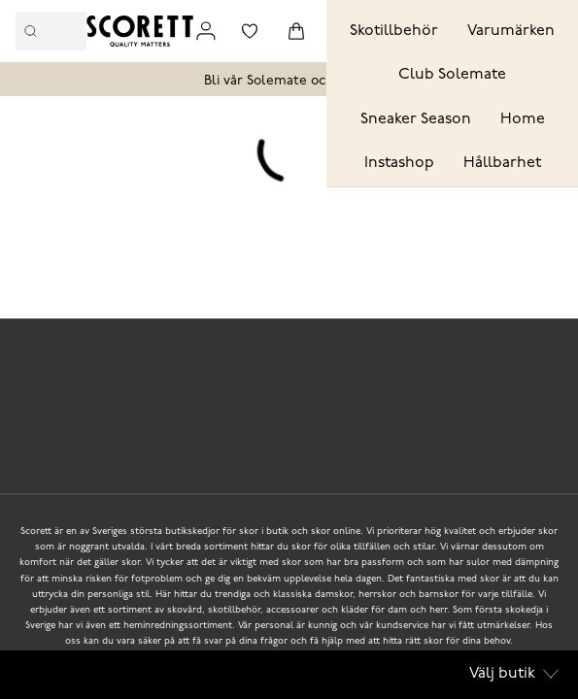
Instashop (399, 163)
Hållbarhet (502, 163)
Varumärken (511, 31)
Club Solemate (452, 75)
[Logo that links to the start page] (139, 31)
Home (522, 119)
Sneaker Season (415, 119)
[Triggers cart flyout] (296, 31)
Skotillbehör (394, 31)
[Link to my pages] (206, 31)
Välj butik (514, 674)
